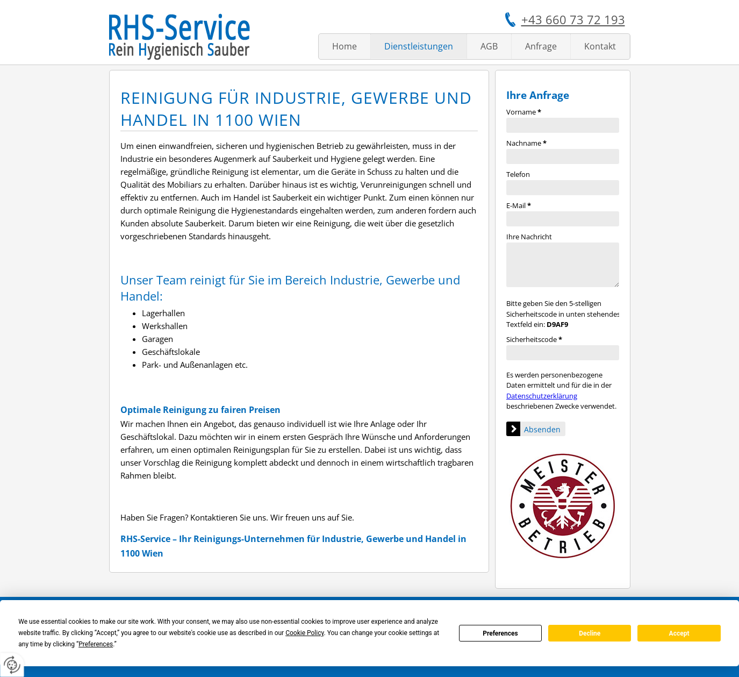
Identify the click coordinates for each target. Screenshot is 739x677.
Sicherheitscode (534, 339)
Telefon (518, 174)
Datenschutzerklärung (541, 396)
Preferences (500, 633)
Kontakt (600, 46)
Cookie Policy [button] (304, 633)
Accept (679, 633)
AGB (489, 46)
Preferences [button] (95, 644)
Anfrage (541, 46)
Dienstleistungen (418, 46)
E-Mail (518, 205)
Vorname (523, 112)
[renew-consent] (12, 665)
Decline (589, 633)
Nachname (526, 143)
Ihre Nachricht (529, 236)
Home (344, 46)
